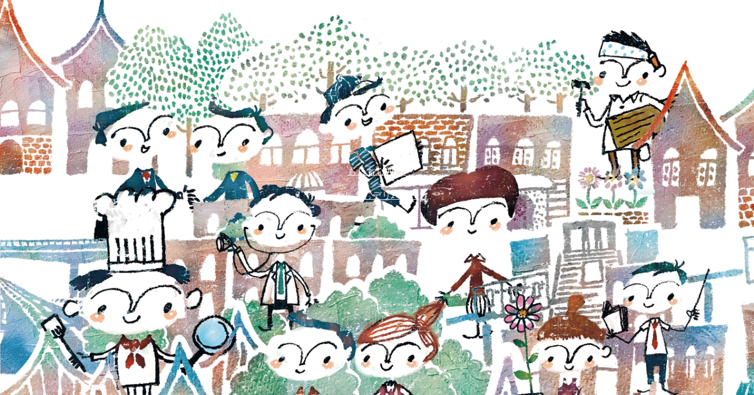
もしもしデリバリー (377, 195)
